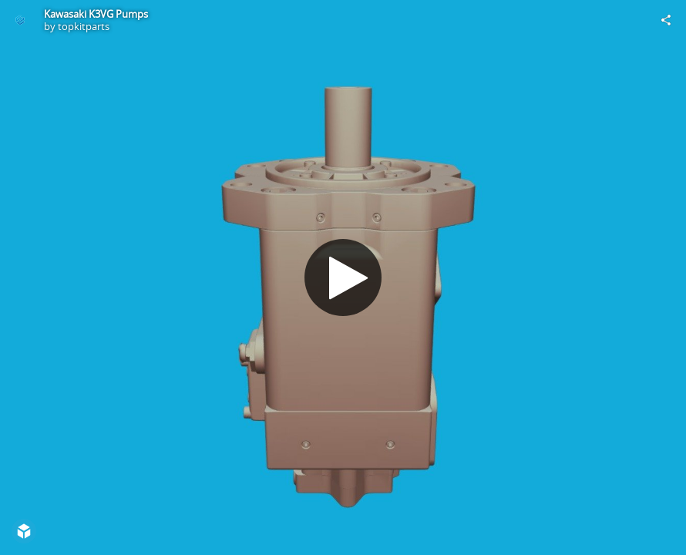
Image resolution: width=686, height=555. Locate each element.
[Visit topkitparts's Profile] (20, 20)
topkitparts (83, 26)
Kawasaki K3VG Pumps (96, 14)
